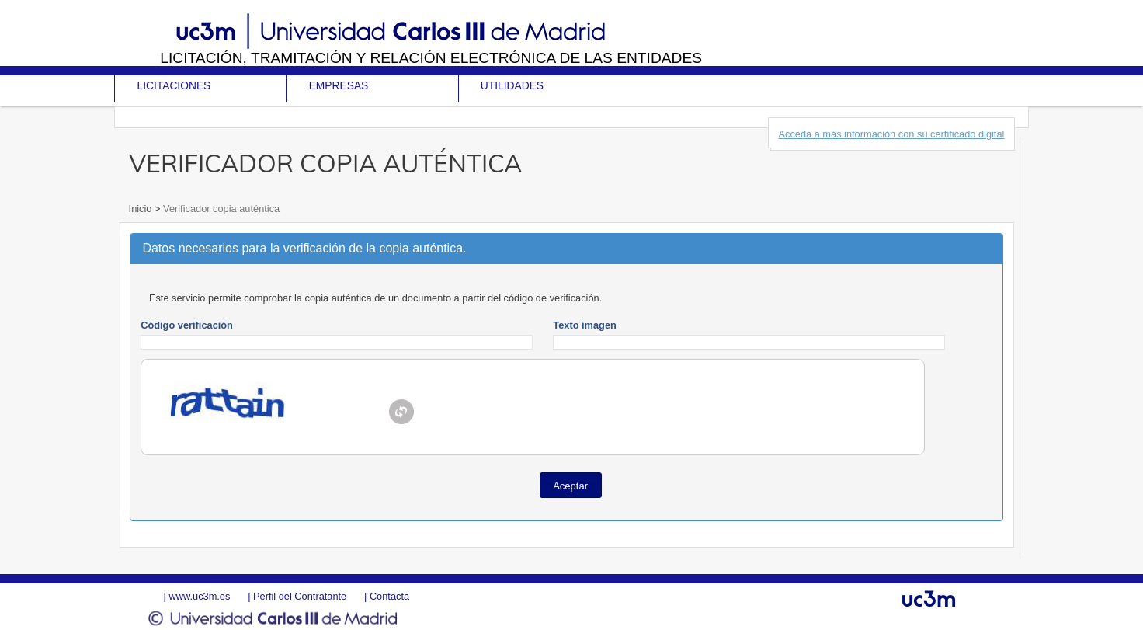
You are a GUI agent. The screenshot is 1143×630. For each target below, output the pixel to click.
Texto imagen (585, 325)
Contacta (389, 596)
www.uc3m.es (199, 596)
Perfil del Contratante (299, 596)
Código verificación (187, 325)
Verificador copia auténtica (220, 208)
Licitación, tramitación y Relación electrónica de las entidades (431, 57)
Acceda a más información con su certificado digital (891, 134)
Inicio (142, 208)
